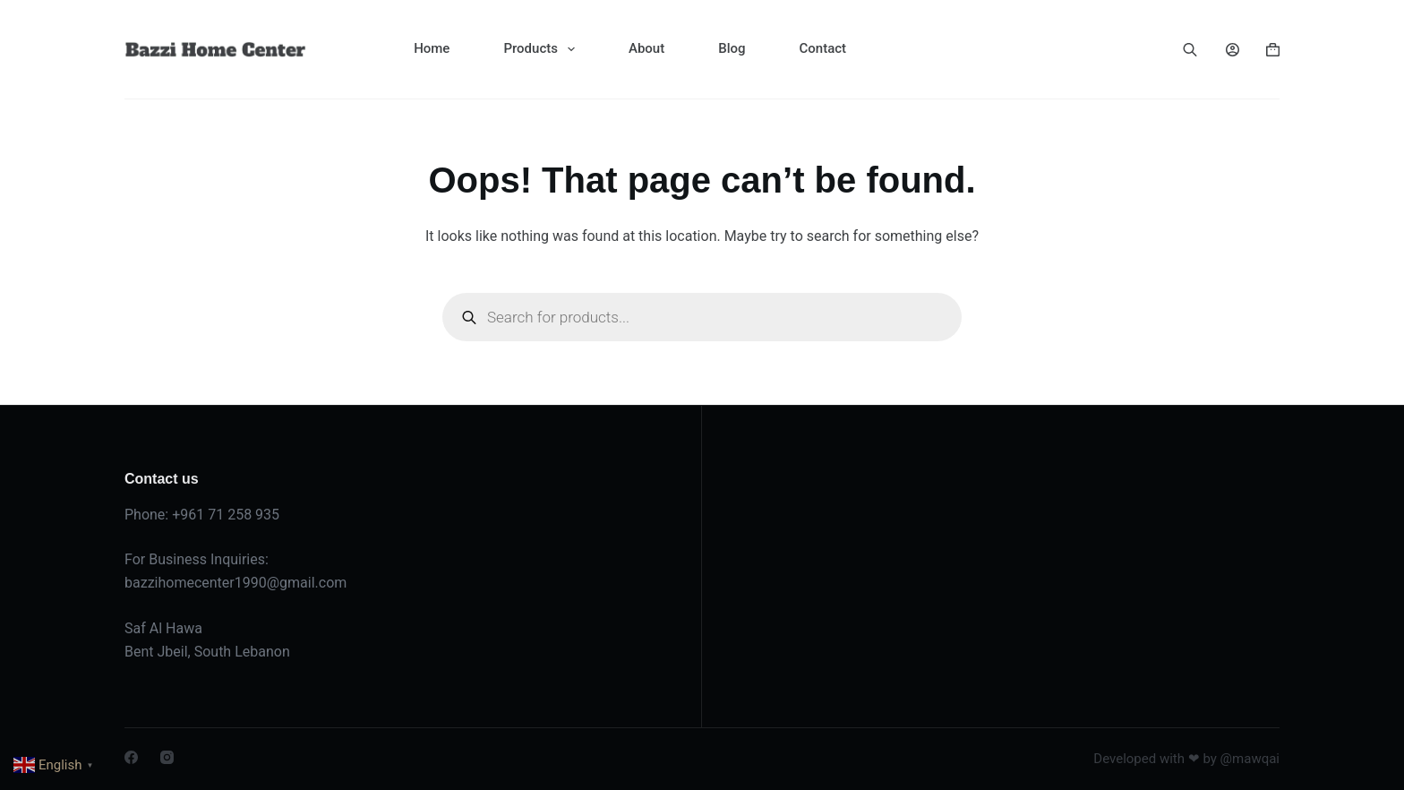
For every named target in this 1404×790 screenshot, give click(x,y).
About (646, 48)
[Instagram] (167, 757)
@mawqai (1250, 759)
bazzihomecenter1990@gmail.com (235, 582)
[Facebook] (131, 757)
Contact (822, 48)
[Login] (1232, 49)
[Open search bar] (1190, 49)
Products (542, 49)
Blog (731, 48)
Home (431, 48)
